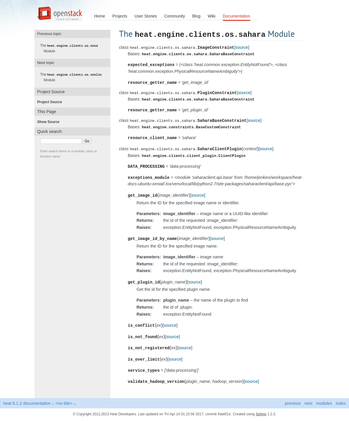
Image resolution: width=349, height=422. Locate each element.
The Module (71, 48)
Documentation (236, 16)
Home (99, 16)
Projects (119, 16)
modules (324, 405)
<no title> (63, 405)
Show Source (50, 121)
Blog (196, 16)
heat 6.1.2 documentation (27, 405)
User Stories (145, 16)
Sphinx (261, 416)
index (341, 405)
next (308, 405)
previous (293, 405)
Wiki (211, 16)
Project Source (51, 101)
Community (174, 16)
